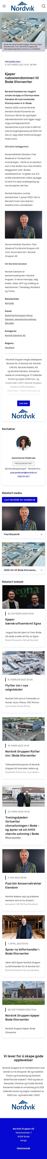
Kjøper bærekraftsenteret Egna (23, 621)
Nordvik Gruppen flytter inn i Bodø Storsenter (22, 753)
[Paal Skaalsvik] (23, 518)
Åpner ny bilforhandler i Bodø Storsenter (22, 951)
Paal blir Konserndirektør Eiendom (23, 885)
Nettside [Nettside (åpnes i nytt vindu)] (9, 303)
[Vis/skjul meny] (4, 6)
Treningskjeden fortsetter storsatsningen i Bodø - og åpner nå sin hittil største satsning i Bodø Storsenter (22, 828)
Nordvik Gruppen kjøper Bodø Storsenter (22, 1017)
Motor (29, 315)
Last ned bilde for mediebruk (19, 499)
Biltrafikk (9, 323)
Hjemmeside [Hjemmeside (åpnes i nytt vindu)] (23, 1148)
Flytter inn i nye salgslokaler (16, 687)
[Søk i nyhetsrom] (44, 6)
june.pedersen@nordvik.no (23, 472)
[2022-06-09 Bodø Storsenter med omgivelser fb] (23, 554)
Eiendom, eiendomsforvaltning (20, 319)
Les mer (23, 403)
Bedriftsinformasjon (15, 315)
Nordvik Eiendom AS (15, 335)
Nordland (9, 347)
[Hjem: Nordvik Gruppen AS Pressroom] (22, 6)
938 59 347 (23, 476)
